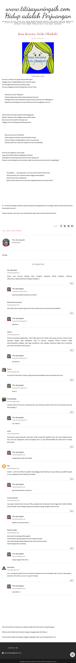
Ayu (8, 466)
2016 (8, 231)
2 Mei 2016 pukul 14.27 (13, 305)
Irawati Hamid (12, 498)
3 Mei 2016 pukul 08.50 (13, 433)
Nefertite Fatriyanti (14, 302)
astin (9, 431)
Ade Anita (10, 567)
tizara (9, 369)
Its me (13, 231)
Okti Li (9, 332)
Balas (71, 283)
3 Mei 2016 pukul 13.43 (13, 500)
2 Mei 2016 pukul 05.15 (13, 272)
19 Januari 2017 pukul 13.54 (19, 358)
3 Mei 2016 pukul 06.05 (13, 372)
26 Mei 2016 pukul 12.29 (18, 556)
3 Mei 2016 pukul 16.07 (13, 532)
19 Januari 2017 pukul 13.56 (19, 291)
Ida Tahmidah (12, 270)
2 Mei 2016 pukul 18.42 (13, 334)
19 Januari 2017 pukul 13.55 (19, 321)
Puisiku (18, 231)
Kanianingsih (11, 399)
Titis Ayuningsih (18, 289)
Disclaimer (54, 661)
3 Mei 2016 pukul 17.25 (13, 570)
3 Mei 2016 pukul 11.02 (13, 468)
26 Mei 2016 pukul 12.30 (18, 454)
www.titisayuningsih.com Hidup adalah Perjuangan (38, 12)
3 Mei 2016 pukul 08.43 (13, 401)
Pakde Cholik (12, 530)
